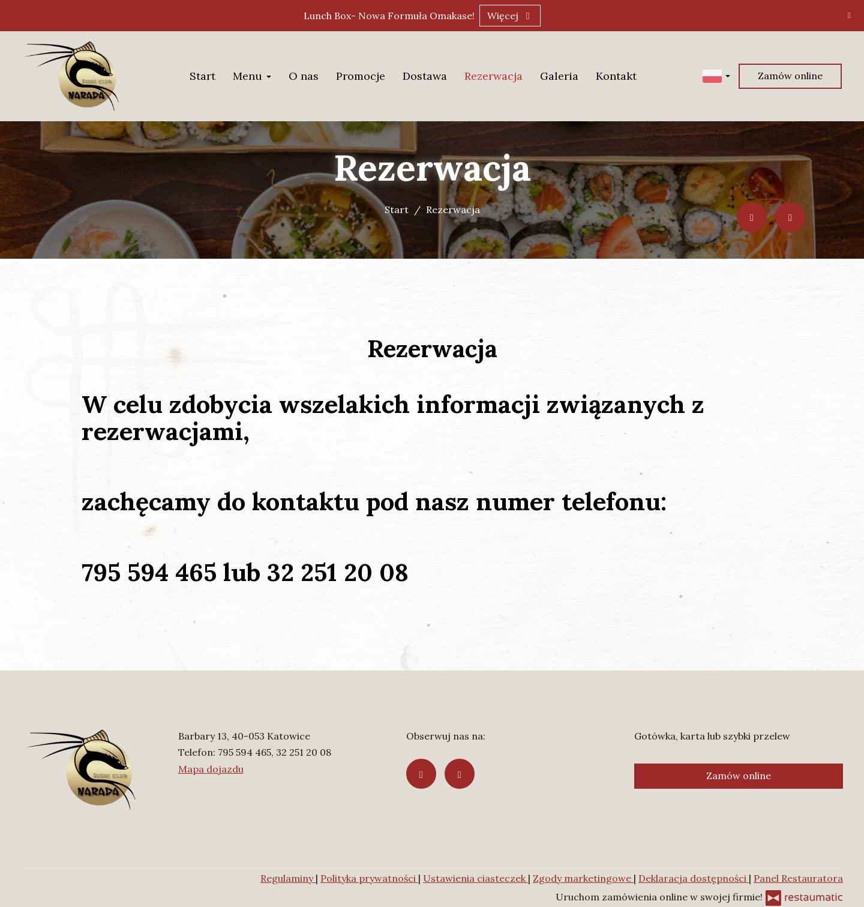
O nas (304, 76)
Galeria (559, 76)
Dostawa (425, 76)
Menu (252, 76)
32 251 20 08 (303, 752)
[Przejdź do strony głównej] (71, 76)
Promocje (360, 76)
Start (202, 76)
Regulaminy (288, 878)
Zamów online (790, 76)
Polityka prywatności (369, 878)
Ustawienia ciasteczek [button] (475, 878)
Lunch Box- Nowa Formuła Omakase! (389, 16)
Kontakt (616, 76)
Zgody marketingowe (583, 878)
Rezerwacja (493, 76)
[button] (716, 75)
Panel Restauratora (798, 878)
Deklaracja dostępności (693, 878)
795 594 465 (244, 752)
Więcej (510, 16)
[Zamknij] (849, 15)
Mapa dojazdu (211, 769)
